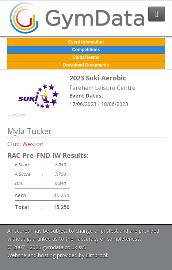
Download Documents (86, 65)
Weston (32, 144)
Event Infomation (86, 42)
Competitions (86, 49)
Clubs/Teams (86, 57)
